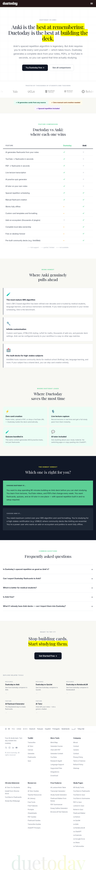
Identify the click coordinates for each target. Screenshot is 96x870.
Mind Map (54, 742)
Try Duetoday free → (35, 67)
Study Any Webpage (12, 801)
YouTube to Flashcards (13, 797)
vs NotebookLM (79, 828)
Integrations (54, 772)
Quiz (29, 761)
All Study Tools (78, 787)
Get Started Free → (48, 656)
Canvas (30, 750)
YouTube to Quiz (79, 795)
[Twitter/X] (6, 748)
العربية (74, 729)
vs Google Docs (79, 839)
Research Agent (56, 761)
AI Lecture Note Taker (58, 787)
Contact (76, 746)
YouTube (53, 757)
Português (56, 729)
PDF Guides (32, 817)
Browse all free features (59, 812)
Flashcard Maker (79, 813)
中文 (13, 729)
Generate (31, 753)
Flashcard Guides (34, 820)
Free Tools (31, 802)
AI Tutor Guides (33, 791)
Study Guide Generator (58, 795)
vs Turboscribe (78, 846)
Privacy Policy (78, 757)
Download (54, 776)
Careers (76, 750)
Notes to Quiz (78, 809)
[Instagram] (9, 748)
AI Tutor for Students (12, 787)
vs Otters (76, 842)
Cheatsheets (32, 813)
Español (48, 729)
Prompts (31, 809)
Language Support (57, 764)
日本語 (19, 729)
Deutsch (32, 729)
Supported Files (56, 768)
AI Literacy (31, 798)
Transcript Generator (57, 791)
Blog (29, 787)
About (75, 742)
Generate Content (56, 753)
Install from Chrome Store (12, 792)
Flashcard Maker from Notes (58, 799)
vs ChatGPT (77, 831)
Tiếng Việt (81, 729)
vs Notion (76, 817)
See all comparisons (61, 67)
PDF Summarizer (56, 804)
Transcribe (31, 742)
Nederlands (66, 729)
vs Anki (75, 824)
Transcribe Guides (34, 824)
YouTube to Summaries (81, 798)
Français (40, 729)
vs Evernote (77, 835)
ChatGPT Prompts (34, 828)
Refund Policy (78, 764)
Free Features (33, 806)
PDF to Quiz (77, 802)
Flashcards (32, 757)
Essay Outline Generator (59, 808)
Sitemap (76, 768)
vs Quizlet (76, 820)
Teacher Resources (35, 795)
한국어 (25, 729)
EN (9, 729)
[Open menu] (92, 3)
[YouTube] (17, 748)
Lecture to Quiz (78, 806)
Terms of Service (79, 761)
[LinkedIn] (13, 748)
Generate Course (56, 746)
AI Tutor (30, 746)
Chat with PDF (55, 750)
